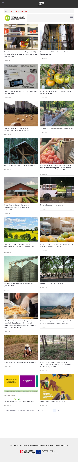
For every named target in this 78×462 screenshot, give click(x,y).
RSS (51, 445)
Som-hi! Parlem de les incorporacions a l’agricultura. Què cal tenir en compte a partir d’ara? (19, 246)
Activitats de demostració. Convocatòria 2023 (19, 402)
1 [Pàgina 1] (42, 411)
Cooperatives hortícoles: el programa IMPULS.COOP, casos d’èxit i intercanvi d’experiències (16, 207)
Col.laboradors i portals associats (38, 445)
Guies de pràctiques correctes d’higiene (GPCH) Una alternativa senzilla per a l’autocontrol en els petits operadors (20, 54)
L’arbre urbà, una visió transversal (51, 284)
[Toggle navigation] (3, 3)
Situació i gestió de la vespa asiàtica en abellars (56, 128)
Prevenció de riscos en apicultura (51, 205)
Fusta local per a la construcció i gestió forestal (20, 166)
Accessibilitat (21, 445)
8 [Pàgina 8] (58, 411)
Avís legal (13, 445)
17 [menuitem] (67, 411)
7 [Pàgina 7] (54, 411)
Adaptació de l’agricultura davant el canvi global (20, 362)
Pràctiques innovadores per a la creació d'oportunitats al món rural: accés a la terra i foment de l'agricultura (55, 364)
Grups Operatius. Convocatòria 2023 (52, 402)
